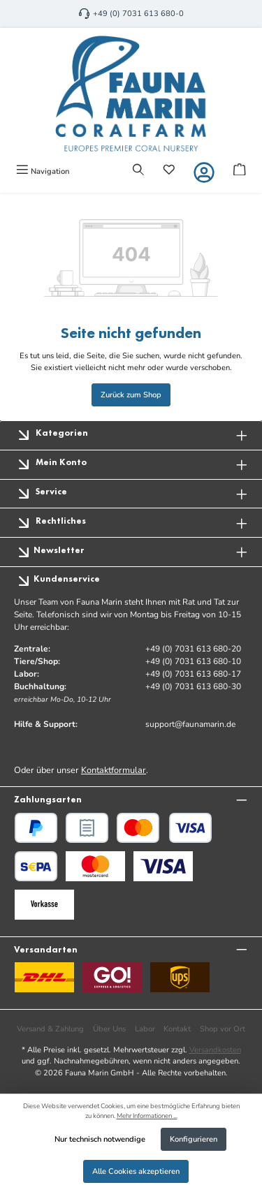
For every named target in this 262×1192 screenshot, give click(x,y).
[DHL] (44, 977)
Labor (145, 1029)
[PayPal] (36, 828)
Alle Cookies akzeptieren (136, 1171)
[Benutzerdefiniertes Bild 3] (44, 904)
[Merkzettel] (169, 171)
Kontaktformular (113, 770)
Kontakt (177, 1029)
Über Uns (109, 1029)
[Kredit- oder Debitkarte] (164, 828)
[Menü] (42, 171)
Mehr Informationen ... (147, 1115)
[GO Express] (112, 977)
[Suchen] (138, 171)
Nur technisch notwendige (99, 1139)
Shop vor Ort (222, 1029)
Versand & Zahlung (50, 1029)
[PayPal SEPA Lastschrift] (36, 866)
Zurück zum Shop (131, 395)
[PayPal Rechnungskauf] (87, 828)
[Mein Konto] (204, 172)
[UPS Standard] (180, 977)
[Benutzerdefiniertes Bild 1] (95, 866)
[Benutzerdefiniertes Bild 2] (163, 866)
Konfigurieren (193, 1139)
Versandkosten (215, 1050)
